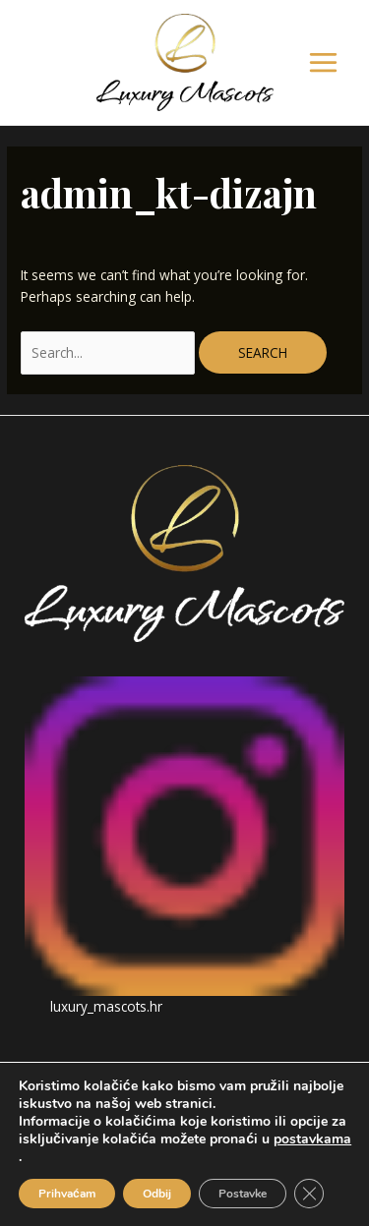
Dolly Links (228, 1162)
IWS (291, 1162)
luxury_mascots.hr (106, 1006)
